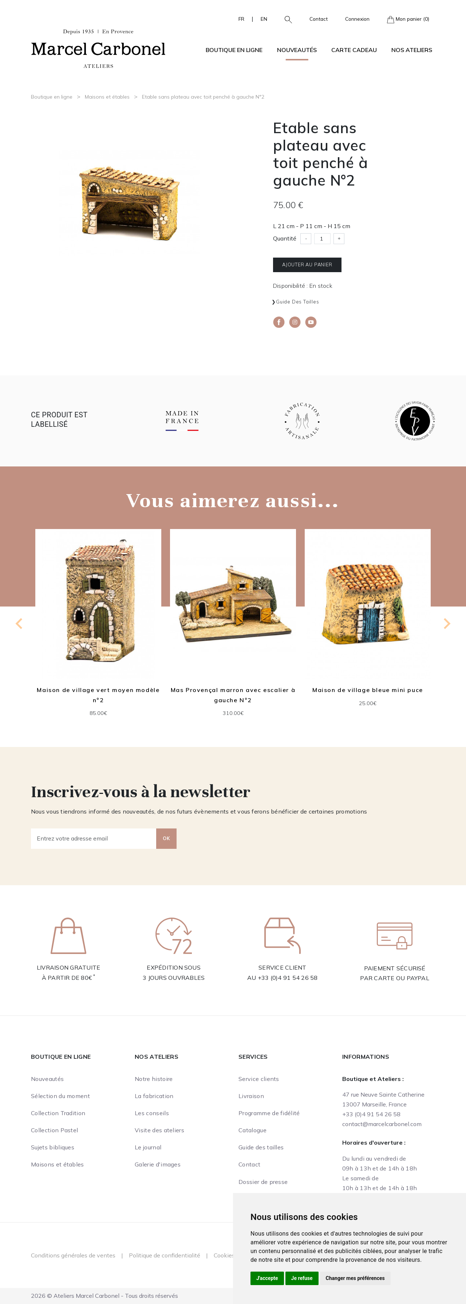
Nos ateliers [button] (411, 49)
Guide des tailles (297, 302)
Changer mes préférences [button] (355, 1278)
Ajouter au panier (307, 264)
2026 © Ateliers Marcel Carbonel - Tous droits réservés (104, 1295)
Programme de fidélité (269, 1113)
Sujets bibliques (52, 1147)
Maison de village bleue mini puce (367, 690)
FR (241, 19)
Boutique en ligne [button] (234, 49)
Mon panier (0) (408, 19)
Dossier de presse (263, 1181)
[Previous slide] (19, 623)
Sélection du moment (60, 1096)
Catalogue (252, 1130)
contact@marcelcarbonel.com (382, 1124)
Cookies (224, 1255)
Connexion (357, 19)
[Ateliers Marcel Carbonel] (98, 47)
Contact (318, 19)
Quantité (284, 238)
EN (264, 19)
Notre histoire (154, 1078)
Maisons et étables (107, 97)
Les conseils (152, 1113)
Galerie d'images (158, 1164)
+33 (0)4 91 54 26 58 (288, 977)
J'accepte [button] (267, 1278)
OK (166, 838)
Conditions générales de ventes (73, 1255)
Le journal (148, 1147)
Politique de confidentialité (164, 1255)
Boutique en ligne (51, 97)
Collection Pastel (54, 1130)
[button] (285, 19)
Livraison (251, 1096)
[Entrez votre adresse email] (94, 838)
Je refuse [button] (302, 1278)
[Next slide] (446, 623)
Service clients (258, 1078)
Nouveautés (297, 49)
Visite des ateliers (159, 1130)
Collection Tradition (58, 1113)
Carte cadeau (354, 49)
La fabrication (154, 1096)
